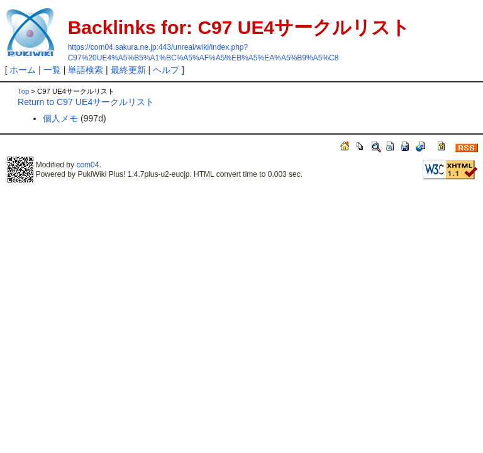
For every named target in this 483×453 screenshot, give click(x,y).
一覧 (52, 70)
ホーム (22, 70)
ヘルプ (166, 70)
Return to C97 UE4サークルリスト (86, 102)
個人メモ (60, 118)
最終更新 (128, 70)
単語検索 (85, 70)
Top (23, 91)
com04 (87, 164)
